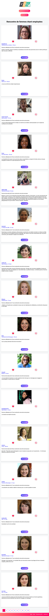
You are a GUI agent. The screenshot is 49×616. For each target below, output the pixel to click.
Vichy (3, 446)
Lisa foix (3, 591)
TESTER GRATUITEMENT (24, 10)
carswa (3, 445)
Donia (3, 80)
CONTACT (45, 614)
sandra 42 (4, 262)
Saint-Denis (4, 410)
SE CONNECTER (24, 14)
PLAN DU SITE (39, 614)
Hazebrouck (4, 300)
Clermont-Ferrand (6, 191)
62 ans (7, 373)
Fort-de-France (5, 154)
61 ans (11, 227)
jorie (3, 335)
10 (28, 610)
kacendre (4, 554)
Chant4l (3, 372)
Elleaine (3, 299)
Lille (2, 519)
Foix (3, 592)
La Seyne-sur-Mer (5, 227)
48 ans (6, 446)
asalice (3, 481)
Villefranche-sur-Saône (7, 45)
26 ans (15, 337)
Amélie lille (4, 518)
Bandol (3, 373)
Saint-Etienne (5, 264)
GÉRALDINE (4, 189)
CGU (34, 614)
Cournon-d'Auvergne (6, 483)
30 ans (10, 154)
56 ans (11, 191)
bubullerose (4, 43)
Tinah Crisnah (5, 116)
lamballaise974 (5, 408)
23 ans (9, 410)
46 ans (8, 81)
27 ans (11, 555)
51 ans (9, 300)
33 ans (5, 592)
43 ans (9, 118)
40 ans (14, 45)
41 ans (13, 483)
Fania (3, 153)
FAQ (31, 614)
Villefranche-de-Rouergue (7, 337)
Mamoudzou (4, 118)
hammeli (4, 226)
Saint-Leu (4, 81)
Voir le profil (24, 57)
